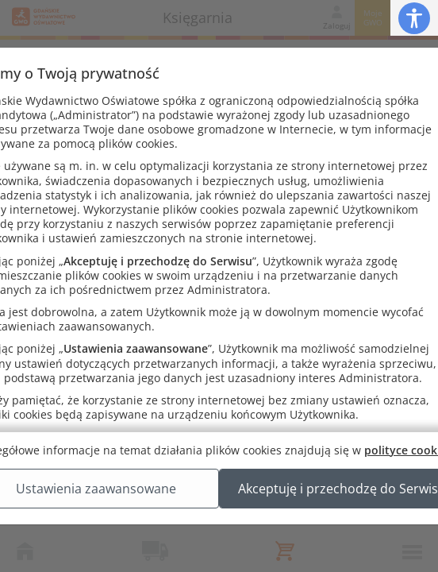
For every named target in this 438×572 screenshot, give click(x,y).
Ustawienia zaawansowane (219, 504)
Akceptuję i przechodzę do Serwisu (219, 544)
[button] (414, 18)
